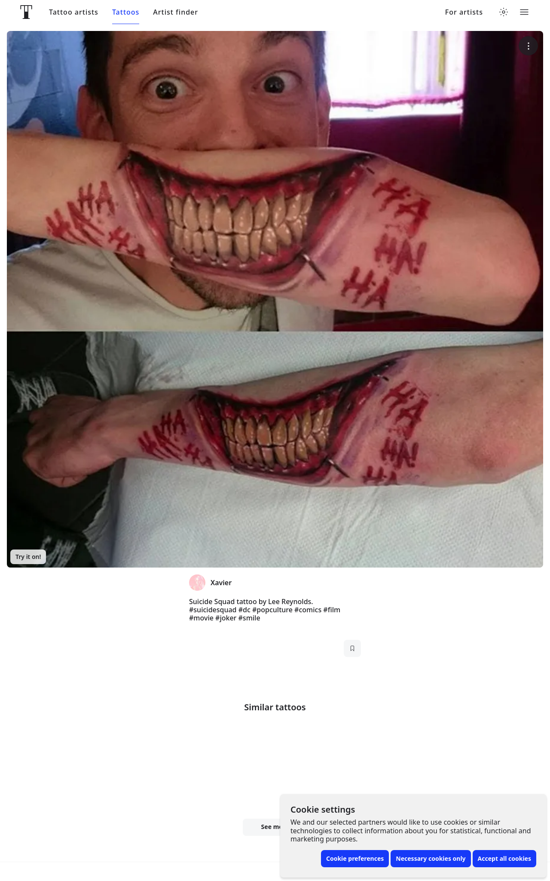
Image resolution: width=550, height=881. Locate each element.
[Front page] (26, 12)
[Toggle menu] (524, 12)
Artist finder (175, 12)
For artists (464, 12)
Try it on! (28, 557)
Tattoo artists (73, 12)
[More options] (528, 45)
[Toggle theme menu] (503, 12)
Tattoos (125, 12)
